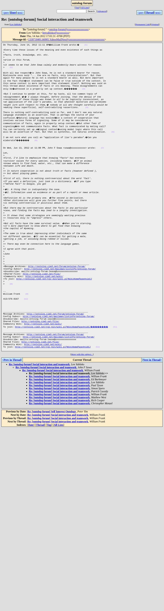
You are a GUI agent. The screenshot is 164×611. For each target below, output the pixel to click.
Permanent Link (143, 24)
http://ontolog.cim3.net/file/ (42, 308)
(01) (86, 45)
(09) (26, 333)
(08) (11, 321)
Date (13, 12)
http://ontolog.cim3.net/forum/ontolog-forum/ (56, 299)
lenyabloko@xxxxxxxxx (55, 32)
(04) (86, 117)
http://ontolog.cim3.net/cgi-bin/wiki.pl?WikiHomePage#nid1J (54, 314)
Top (77, 7)
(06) (38, 153)
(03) (86, 96)
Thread (149, 12)
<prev (6, 12)
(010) (26, 339)
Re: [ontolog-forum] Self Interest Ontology (51, 461)
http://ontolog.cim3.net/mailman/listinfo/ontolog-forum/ (60, 302)
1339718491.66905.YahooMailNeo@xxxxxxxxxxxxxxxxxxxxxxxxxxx (66, 39)
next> (20, 12)
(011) (119, 372)
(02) (11, 72)
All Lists (85, 7)
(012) (98, 396)
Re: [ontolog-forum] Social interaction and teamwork (39, 413)
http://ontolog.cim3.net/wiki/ (44, 311)
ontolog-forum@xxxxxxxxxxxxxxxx (69, 29)
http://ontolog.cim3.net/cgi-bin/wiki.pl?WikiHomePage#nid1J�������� (63, 371)
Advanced (101, 11)
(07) (102, 162)
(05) (112, 144)
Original (155, 24)
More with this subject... (82, 404)
